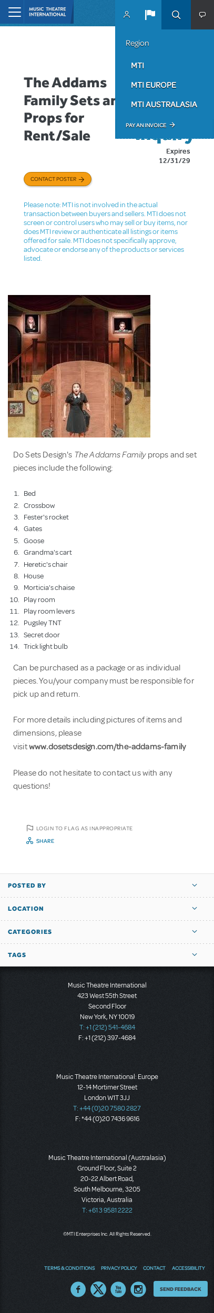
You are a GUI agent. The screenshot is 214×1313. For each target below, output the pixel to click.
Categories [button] (30, 931)
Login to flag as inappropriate (84, 828)
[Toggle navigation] (12, 12)
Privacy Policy (119, 1268)
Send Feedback (180, 1289)
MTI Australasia (164, 104)
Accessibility (188, 1268)
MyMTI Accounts (126, 14)
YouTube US (118, 1289)
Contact (154, 1268)
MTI (137, 65)
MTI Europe (153, 84)
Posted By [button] (27, 885)
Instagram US (138, 1289)
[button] (149, 14)
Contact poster (53, 178)
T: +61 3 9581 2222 (107, 1210)
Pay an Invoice (146, 125)
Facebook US (78, 1289)
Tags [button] (17, 955)
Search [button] (176, 14)
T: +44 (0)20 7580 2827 (107, 1108)
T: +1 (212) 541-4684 (107, 1027)
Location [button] (26, 908)
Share (45, 840)
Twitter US (98, 1289)
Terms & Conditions (69, 1268)
